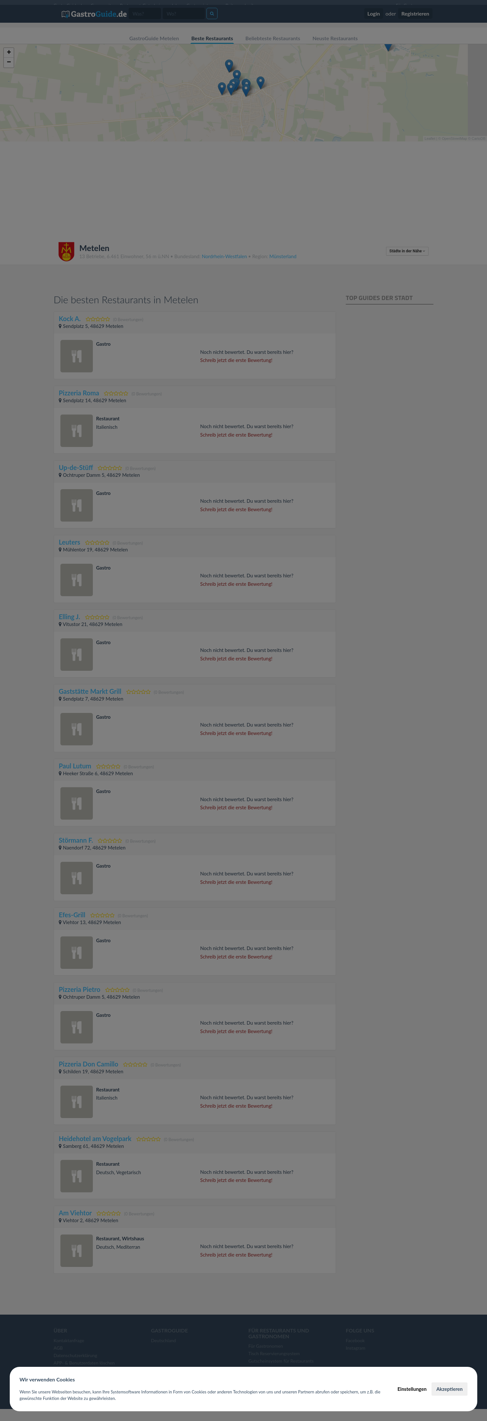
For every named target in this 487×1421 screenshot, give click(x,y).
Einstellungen (412, 1389)
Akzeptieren (449, 1389)
